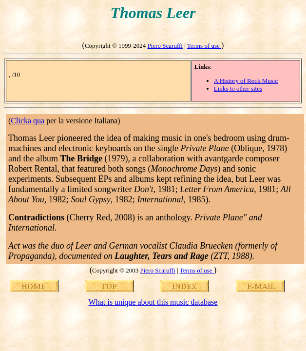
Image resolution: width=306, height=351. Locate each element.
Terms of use (204, 45)
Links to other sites (238, 88)
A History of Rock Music (246, 80)
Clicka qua (27, 121)
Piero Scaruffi (165, 45)
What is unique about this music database (153, 302)
